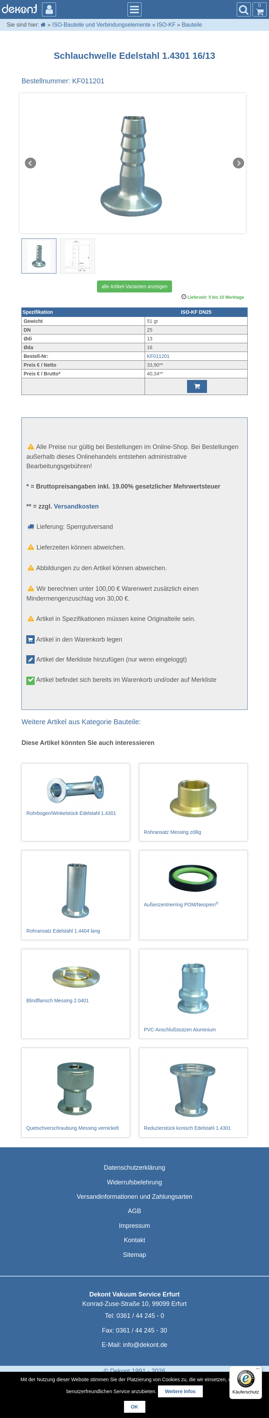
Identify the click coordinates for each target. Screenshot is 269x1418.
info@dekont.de (145, 1344)
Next (238, 163)
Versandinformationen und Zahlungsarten (134, 1196)
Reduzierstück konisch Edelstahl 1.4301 (193, 1092)
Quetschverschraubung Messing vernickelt (75, 1092)
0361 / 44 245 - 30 (141, 1330)
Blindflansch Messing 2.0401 (75, 979)
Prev (30, 163)
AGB (134, 1211)
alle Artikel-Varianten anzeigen (134, 286)
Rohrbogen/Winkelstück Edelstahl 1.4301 (75, 793)
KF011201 (158, 356)
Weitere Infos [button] (180, 1391)
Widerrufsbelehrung (134, 1182)
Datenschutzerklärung (134, 1167)
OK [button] (134, 1407)
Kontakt (134, 1240)
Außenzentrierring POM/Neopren (193, 882)
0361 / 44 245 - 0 (140, 1315)
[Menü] (258, 1370)
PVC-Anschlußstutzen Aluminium (193, 993)
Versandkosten (76, 506)
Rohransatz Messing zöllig (193, 802)
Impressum (134, 1225)
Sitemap (134, 1254)
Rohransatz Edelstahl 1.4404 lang (75, 895)
